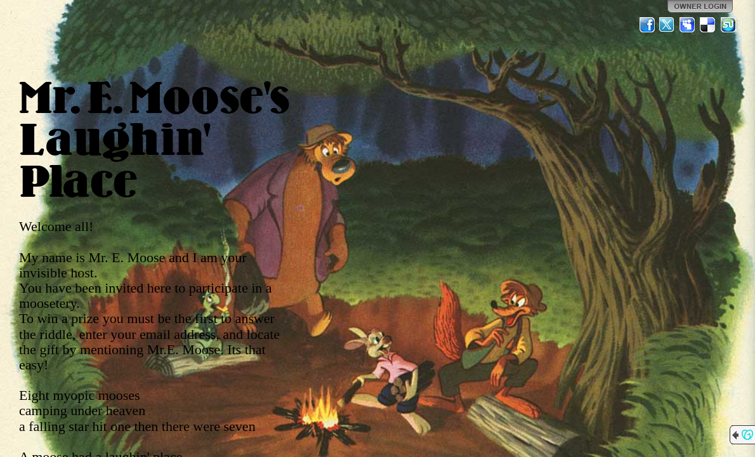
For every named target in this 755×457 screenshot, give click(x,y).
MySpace (688, 25)
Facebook (647, 25)
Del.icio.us (708, 25)
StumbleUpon (728, 25)
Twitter (667, 25)
